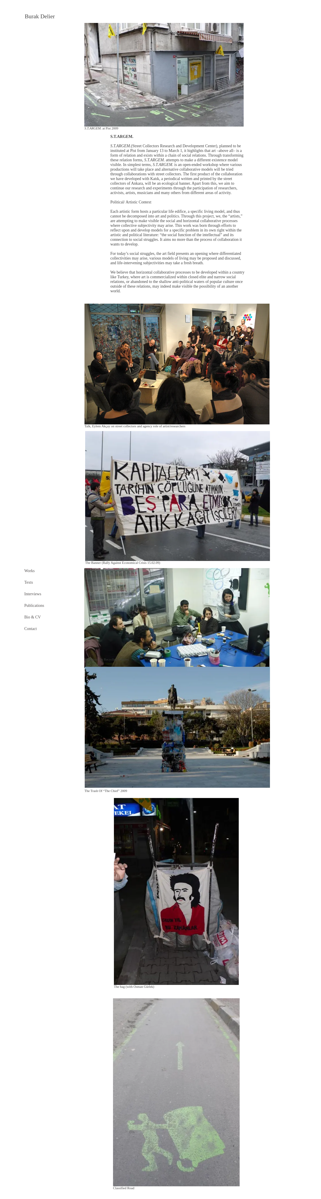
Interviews (32, 594)
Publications (34, 605)
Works (29, 571)
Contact (30, 628)
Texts (28, 582)
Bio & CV (32, 617)
